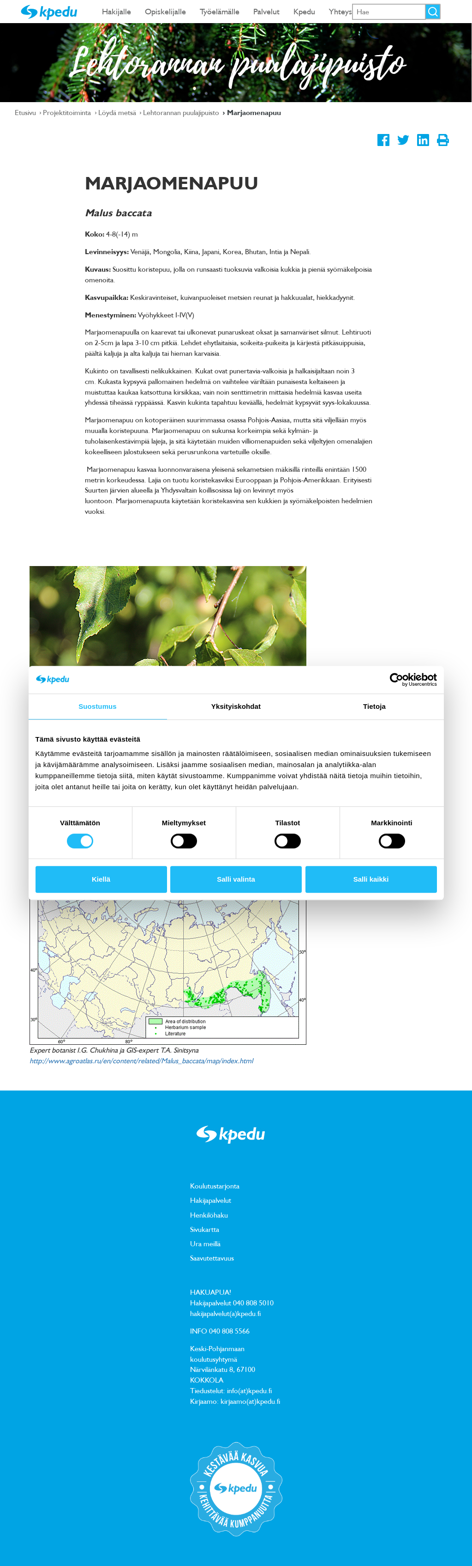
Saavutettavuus (212, 1257)
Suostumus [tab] (97, 706)
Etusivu (26, 112)
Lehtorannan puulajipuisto (182, 112)
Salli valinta (236, 879)
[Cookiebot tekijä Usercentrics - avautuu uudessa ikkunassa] (396, 680)
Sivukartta (204, 1229)
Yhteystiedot (350, 11)
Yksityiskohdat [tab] (236, 706)
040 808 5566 (229, 1330)
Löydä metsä (118, 112)
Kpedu (304, 11)
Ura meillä (205, 1243)
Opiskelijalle (165, 11)
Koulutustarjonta (214, 1185)
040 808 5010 (253, 1302)
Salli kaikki (371, 879)
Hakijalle (116, 11)
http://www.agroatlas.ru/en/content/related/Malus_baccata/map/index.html (141, 1060)
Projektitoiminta (68, 112)
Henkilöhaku (209, 1214)
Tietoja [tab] (374, 706)
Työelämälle (219, 11)
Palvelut (266, 11)
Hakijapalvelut (210, 1200)
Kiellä (101, 879)
